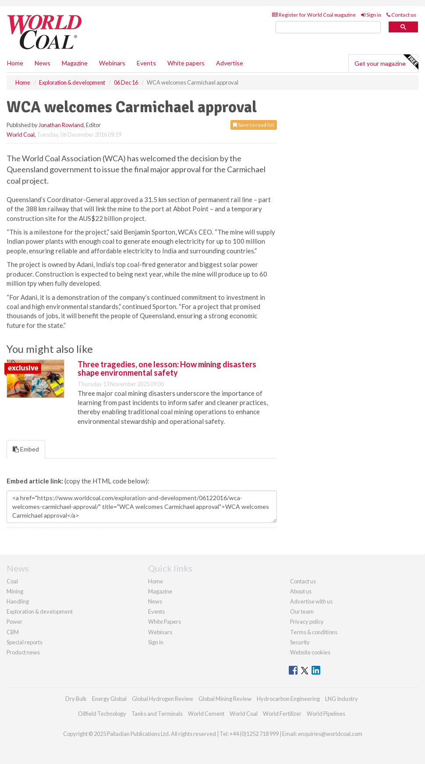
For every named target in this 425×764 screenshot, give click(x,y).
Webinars (112, 63)
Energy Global (109, 698)
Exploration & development (40, 611)
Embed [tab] (26, 449)
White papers (186, 63)
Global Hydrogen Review (162, 698)
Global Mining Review (224, 698)
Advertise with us (311, 601)
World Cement (206, 713)
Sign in (371, 15)
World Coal (21, 134)
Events (146, 63)
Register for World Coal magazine (314, 15)
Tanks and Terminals (157, 713)
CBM (13, 632)
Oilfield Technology (102, 713)
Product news (23, 652)
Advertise (229, 63)
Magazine (75, 63)
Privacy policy (307, 621)
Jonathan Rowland (61, 124)
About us (301, 591)
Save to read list (253, 124)
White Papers (164, 621)
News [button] (42, 63)
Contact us (401, 15)
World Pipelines (326, 713)
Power (14, 621)
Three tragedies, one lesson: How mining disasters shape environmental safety (167, 368)
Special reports (24, 642)
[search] (328, 27)
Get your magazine (386, 62)
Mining (15, 591)
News (155, 601)
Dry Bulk (76, 698)
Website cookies (310, 652)
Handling (18, 601)
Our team (302, 611)
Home (15, 63)
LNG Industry (341, 698)
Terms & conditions (313, 632)
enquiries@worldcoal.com (330, 733)
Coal (12, 581)
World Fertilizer (282, 713)
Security (300, 642)
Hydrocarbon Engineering (288, 698)
